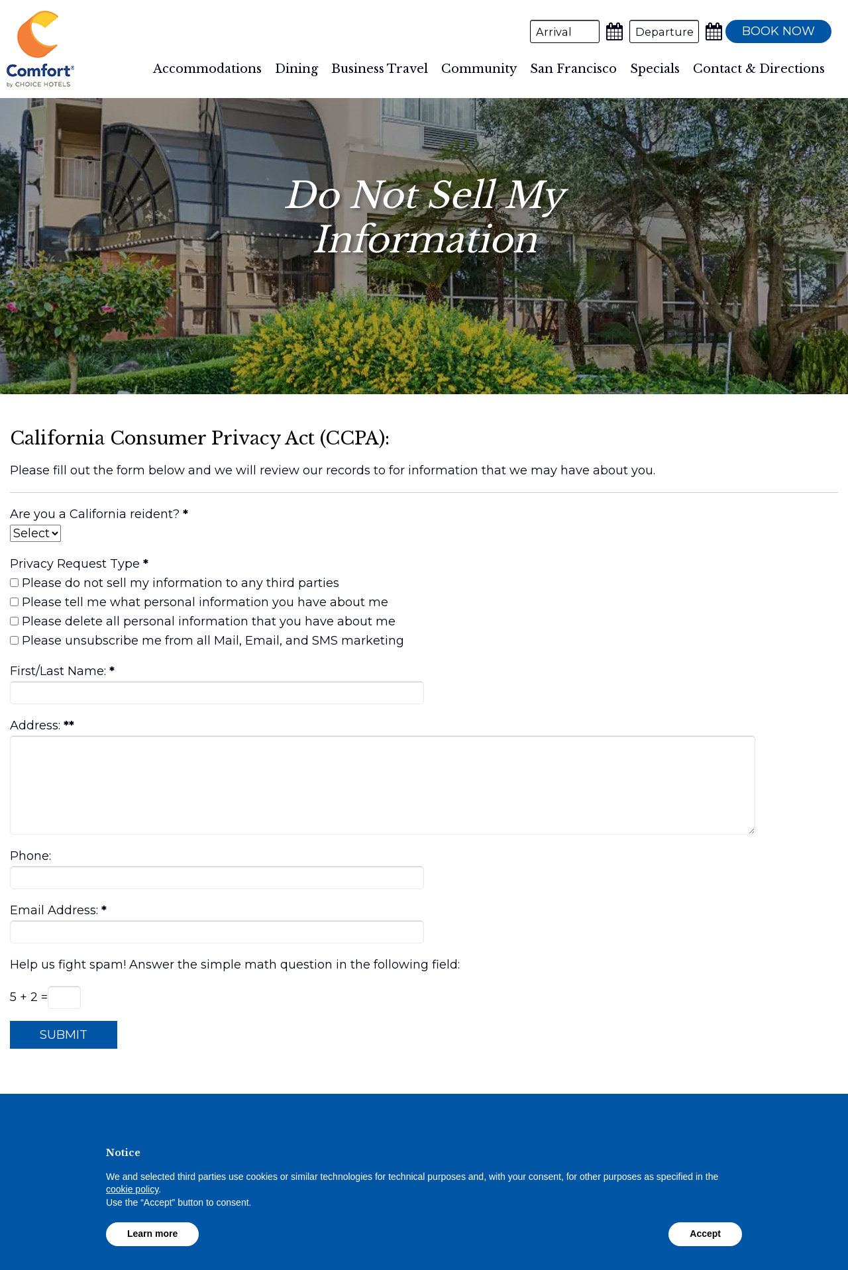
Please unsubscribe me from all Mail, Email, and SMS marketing (213, 640)
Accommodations (207, 69)
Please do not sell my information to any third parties (180, 583)
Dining (296, 69)
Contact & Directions (759, 69)
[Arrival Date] (565, 31)
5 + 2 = (29, 997)
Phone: (30, 856)
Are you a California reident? (95, 514)
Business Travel (379, 69)
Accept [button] (705, 1233)
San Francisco (573, 69)
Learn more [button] (152, 1233)
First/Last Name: (58, 671)
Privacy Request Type (75, 563)
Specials (655, 69)
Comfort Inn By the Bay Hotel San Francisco (40, 49)
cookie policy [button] (132, 1189)
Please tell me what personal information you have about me (205, 602)
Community (479, 69)
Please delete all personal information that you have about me (209, 621)
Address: (35, 725)
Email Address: (54, 910)
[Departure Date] (664, 31)
